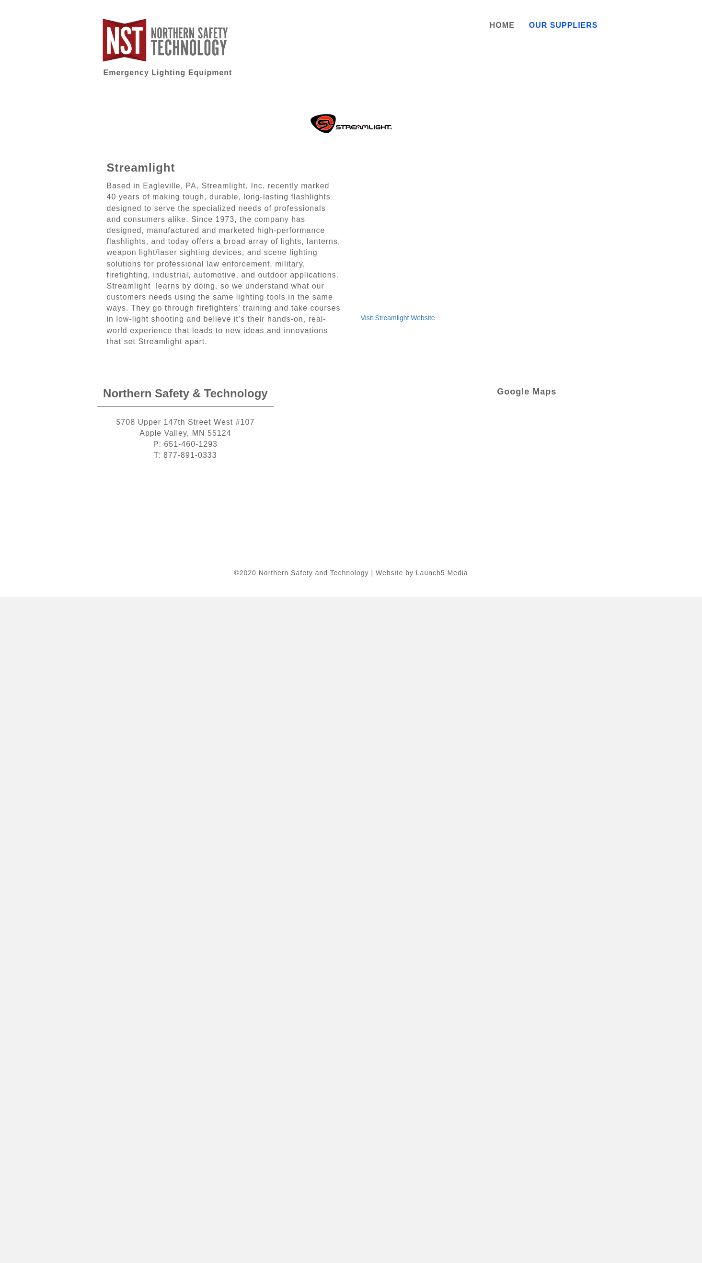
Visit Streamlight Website (398, 318)
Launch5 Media (442, 573)
